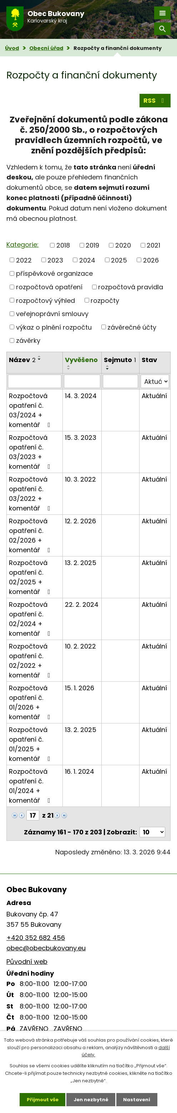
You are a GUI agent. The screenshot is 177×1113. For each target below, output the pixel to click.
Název (22, 359)
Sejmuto (120, 359)
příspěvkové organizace (54, 273)
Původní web (26, 961)
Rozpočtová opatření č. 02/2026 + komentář (31, 535)
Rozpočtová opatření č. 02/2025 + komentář (31, 577)
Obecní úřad (46, 48)
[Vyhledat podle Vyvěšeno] (82, 381)
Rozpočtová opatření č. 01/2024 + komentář (31, 786)
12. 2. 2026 (80, 521)
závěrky (28, 340)
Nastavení (137, 1099)
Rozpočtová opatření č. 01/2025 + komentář (31, 744)
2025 (119, 259)
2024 (87, 259)
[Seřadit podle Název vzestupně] (40, 356)
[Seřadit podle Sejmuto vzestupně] (108, 366)
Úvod (12, 48)
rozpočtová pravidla (130, 287)
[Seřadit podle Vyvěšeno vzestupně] (69, 366)
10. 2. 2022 (80, 646)
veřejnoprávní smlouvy (52, 313)
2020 (123, 245)
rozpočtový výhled (45, 300)
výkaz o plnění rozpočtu (54, 326)
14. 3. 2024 (81, 395)
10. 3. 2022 (80, 479)
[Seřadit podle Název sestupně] (40, 359)
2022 (24, 259)
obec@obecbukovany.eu (46, 948)
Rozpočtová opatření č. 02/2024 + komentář (31, 619)
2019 (92, 245)
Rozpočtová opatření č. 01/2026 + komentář (31, 702)
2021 (153, 245)
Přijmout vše (43, 1099)
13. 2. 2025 (80, 562)
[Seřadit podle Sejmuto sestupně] (108, 368)
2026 (151, 259)
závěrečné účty (131, 326)
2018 (63, 245)
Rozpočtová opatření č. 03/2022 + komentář (31, 494)
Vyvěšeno (81, 359)
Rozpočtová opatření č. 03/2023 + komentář (31, 452)
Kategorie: (22, 244)
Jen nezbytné (91, 1099)
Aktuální (154, 395)
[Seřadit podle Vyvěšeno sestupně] (69, 368)
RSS (155, 100)
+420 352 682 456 (35, 937)
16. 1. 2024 (79, 771)
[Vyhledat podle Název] (34, 381)
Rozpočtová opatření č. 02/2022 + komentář (31, 661)
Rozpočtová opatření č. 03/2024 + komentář (31, 410)
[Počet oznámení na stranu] (152, 832)
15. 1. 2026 (79, 687)
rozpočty (105, 300)
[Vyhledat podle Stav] (155, 381)
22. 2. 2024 (81, 604)
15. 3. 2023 (80, 437)
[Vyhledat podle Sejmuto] (120, 381)
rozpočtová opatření (49, 287)
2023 (55, 259)
